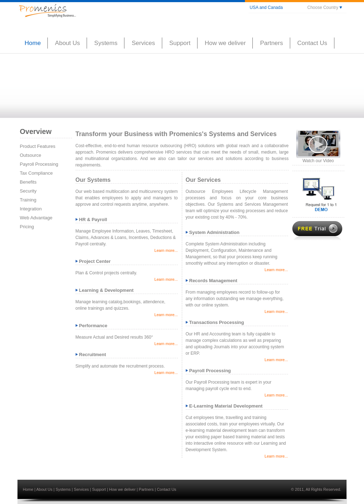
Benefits (28, 182)
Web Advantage (36, 217)
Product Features (38, 146)
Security (28, 191)
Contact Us (166, 489)
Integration (31, 208)
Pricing (27, 226)
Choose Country (324, 7)
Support (99, 489)
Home (28, 489)
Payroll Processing (39, 164)
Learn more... (166, 250)
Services (82, 489)
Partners (147, 489)
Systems (64, 489)
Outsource (30, 155)
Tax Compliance (36, 173)
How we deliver (123, 489)
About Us (44, 489)
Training (28, 200)
